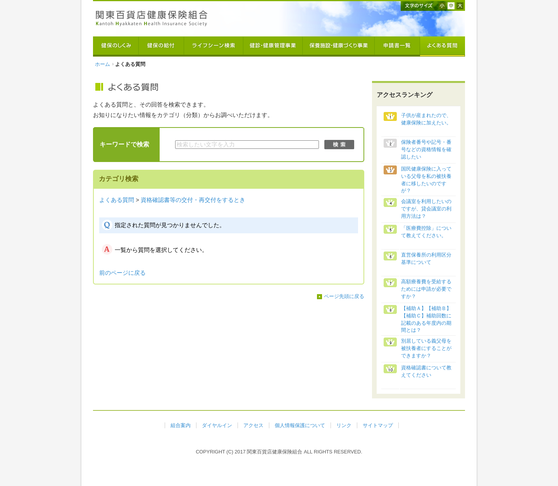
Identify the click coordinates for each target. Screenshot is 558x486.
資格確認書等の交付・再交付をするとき (193, 200)
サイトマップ (378, 425)
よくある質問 (116, 200)
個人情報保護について (300, 425)
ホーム (102, 64)
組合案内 (180, 425)
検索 (339, 144)
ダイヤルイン (217, 425)
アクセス (253, 425)
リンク (343, 425)
